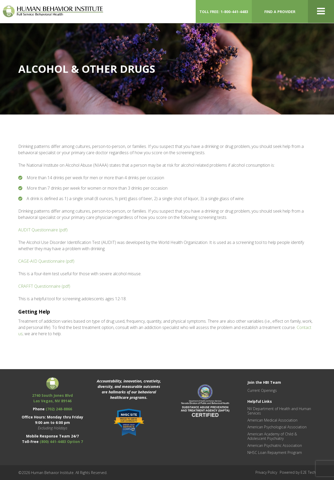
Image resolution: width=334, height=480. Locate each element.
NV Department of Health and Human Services (279, 411)
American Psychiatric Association (274, 445)
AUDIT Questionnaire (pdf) (43, 230)
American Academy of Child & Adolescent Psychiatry (272, 436)
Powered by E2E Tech (298, 472)
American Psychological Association (277, 426)
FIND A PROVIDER (279, 11)
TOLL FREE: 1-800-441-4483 (223, 11)
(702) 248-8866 (59, 408)
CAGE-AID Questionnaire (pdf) (46, 261)
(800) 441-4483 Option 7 (61, 441)
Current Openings (262, 390)
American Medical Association (272, 420)
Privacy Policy (266, 472)
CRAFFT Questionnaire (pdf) (44, 286)
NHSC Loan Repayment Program (274, 452)
